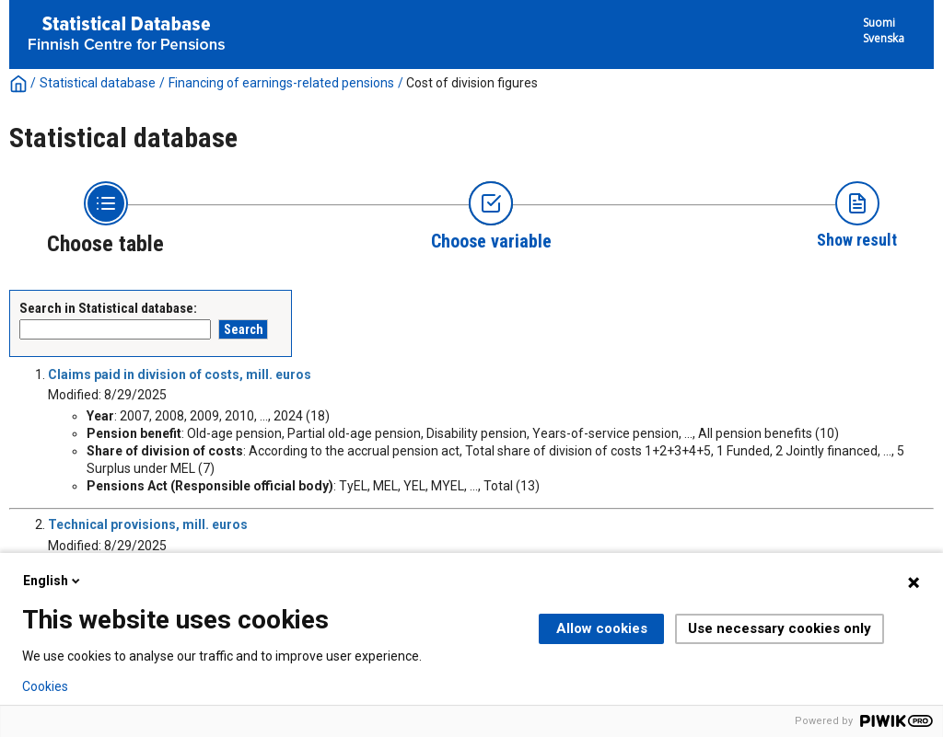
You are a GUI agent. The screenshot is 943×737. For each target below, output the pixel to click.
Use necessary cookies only (779, 628)
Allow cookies (601, 628)
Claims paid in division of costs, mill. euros (179, 374)
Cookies (45, 686)
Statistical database (98, 82)
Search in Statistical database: (108, 308)
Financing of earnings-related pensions (281, 82)
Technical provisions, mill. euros (148, 524)
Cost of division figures (472, 82)
